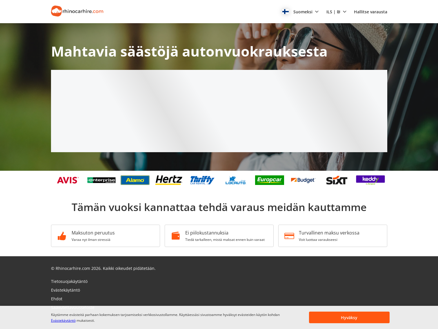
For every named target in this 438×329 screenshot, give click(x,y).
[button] (300, 11)
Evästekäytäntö (63, 320)
